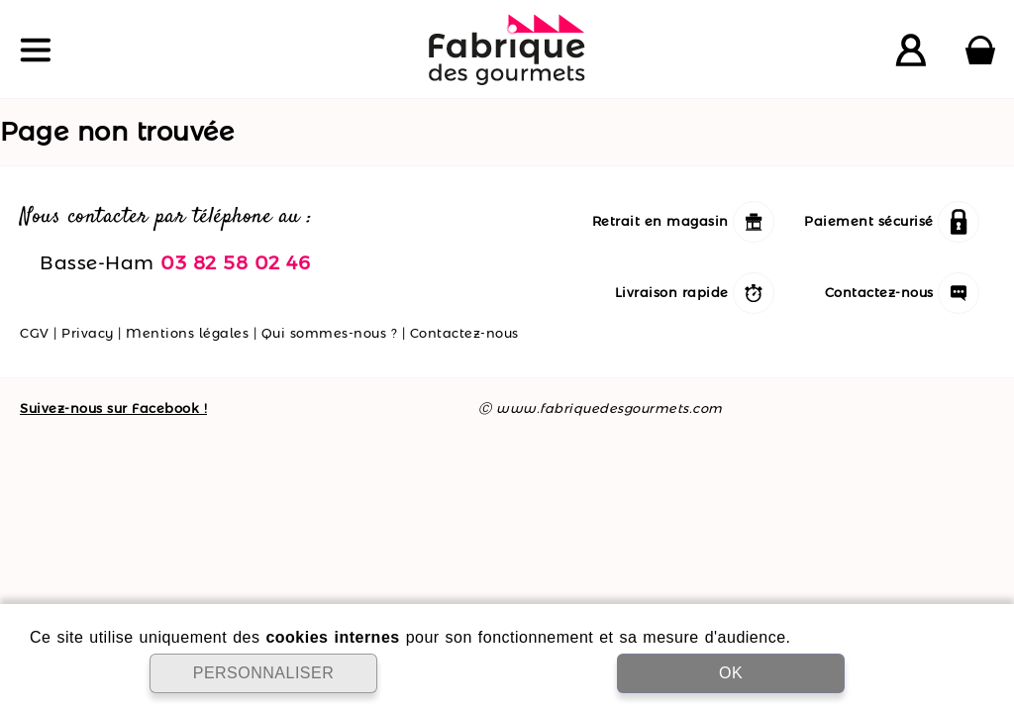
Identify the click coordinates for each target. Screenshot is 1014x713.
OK (731, 672)
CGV (35, 333)
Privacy (87, 333)
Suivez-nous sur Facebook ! (113, 408)
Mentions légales (187, 333)
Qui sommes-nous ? (329, 333)
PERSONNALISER (264, 672)
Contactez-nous (464, 333)
